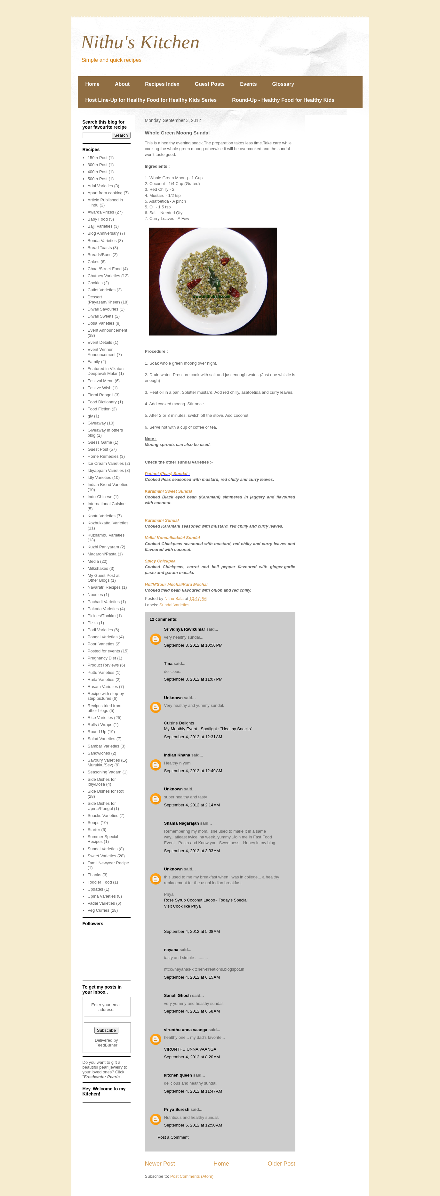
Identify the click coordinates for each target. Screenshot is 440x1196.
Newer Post (160, 1163)
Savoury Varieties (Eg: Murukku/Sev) (108, 763)
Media (93, 561)
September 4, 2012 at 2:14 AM (192, 805)
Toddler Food (100, 882)
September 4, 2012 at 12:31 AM (193, 736)
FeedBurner (106, 1045)
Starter (94, 829)
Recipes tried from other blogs (104, 708)
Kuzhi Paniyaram (103, 547)
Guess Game (100, 442)
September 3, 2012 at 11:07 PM (193, 679)
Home (92, 84)
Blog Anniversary (103, 233)
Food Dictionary (102, 402)
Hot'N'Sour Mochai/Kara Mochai (176, 584)
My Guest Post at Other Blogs (104, 578)
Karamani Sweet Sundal (168, 491)
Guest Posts (210, 84)
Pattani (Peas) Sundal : (167, 473)
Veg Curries (98, 910)
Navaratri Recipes (104, 587)
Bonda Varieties (102, 240)
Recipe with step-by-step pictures (106, 696)
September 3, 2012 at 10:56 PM (193, 645)
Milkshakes (98, 568)
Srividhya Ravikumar (184, 629)
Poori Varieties (101, 644)
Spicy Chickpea (160, 561)
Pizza (93, 622)
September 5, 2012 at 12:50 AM (193, 1125)
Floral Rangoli (100, 394)
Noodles (95, 594)
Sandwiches (99, 753)
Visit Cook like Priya (182, 906)
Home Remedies (103, 456)
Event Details (100, 342)
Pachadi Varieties (104, 601)
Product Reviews (103, 665)
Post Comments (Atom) (191, 1176)
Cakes (94, 261)
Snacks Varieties (103, 815)
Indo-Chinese (100, 496)
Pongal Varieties (103, 636)
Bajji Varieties (100, 226)
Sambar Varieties (103, 746)
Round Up (97, 731)
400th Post (98, 171)
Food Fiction (99, 409)
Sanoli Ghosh (177, 995)
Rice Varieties (100, 717)
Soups (94, 822)
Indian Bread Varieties (108, 484)
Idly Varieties (99, 477)
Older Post (281, 1163)
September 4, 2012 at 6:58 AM (192, 1011)
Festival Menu (101, 380)
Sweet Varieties (102, 855)
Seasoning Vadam (104, 772)
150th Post (98, 157)
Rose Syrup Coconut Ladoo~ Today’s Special (206, 900)
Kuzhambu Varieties (106, 535)
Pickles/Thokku (102, 615)
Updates (95, 889)
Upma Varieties (102, 896)
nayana (171, 949)
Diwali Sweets (101, 316)
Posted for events (104, 651)
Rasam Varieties (103, 686)
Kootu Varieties (102, 515)
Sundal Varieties (174, 604)
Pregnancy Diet (102, 658)
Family (94, 361)
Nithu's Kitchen (140, 42)
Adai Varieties (100, 185)
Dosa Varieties (101, 323)
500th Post (98, 178)
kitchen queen (178, 1075)
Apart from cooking (105, 192)
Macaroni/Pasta (102, 554)
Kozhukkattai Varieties (108, 523)
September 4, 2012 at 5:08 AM (192, 931)
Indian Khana (177, 755)
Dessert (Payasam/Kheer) (104, 299)
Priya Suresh (177, 1109)
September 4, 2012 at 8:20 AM (192, 1057)
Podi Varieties (100, 629)
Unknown (173, 697)
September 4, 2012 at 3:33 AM (192, 850)
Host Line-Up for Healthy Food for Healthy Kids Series (151, 100)
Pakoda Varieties (103, 608)
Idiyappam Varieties (106, 470)
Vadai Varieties (101, 903)
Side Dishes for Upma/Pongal (102, 806)
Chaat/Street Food (105, 268)
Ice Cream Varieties (106, 463)
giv (90, 416)
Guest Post (98, 449)
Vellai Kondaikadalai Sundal (172, 537)
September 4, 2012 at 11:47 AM (193, 1091)
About (122, 84)
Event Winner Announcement (102, 352)
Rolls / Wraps (100, 724)
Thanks (94, 874)
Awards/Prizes (101, 212)
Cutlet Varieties (102, 289)
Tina (168, 663)
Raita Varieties (101, 679)
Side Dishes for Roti (106, 791)
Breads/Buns (99, 254)
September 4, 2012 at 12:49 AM (193, 770)
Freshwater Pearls (102, 1076)
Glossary (283, 84)
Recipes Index (162, 84)
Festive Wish (99, 387)
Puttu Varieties (101, 672)
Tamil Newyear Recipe (108, 863)
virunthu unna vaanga (185, 1029)
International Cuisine (107, 503)
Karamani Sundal (162, 520)
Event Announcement (107, 330)
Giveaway (97, 423)
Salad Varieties (101, 738)
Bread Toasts (100, 247)
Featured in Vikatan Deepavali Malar (106, 371)
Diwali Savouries (103, 309)
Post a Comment (173, 1137)
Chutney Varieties (104, 275)
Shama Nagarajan (181, 823)
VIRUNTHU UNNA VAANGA (190, 1049)
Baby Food (98, 219)
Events (248, 84)
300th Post (98, 164)
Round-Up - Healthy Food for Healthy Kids (283, 100)
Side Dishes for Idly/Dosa (102, 782)
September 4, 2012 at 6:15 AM (192, 977)
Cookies (95, 282)
